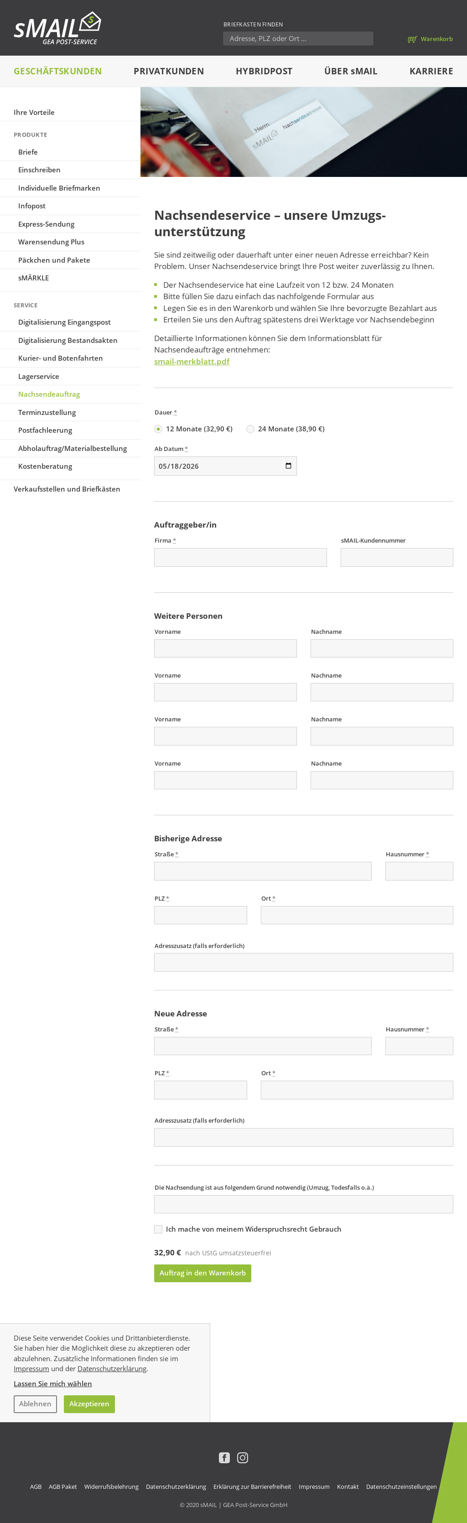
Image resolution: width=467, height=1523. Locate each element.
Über (351, 71)
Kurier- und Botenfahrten (60, 358)
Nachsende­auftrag (49, 394)
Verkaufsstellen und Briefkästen (67, 488)
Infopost (32, 205)
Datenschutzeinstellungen (401, 1486)
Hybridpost (264, 71)
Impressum (31, 1368)
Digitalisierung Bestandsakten (68, 340)
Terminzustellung (47, 412)
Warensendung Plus (51, 241)
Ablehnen (35, 1403)
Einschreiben (39, 169)
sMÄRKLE (33, 277)
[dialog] (233, 1372)
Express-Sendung (46, 223)
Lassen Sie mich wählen (53, 1383)
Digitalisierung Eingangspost (64, 321)
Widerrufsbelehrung (111, 1486)
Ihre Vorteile (34, 112)
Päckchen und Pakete (54, 259)
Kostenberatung (45, 466)
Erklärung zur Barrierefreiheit (252, 1486)
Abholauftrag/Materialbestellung (72, 448)
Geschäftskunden (58, 71)
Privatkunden (169, 71)
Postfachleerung (45, 430)
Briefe (28, 151)
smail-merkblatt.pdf (191, 361)
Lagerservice (38, 376)
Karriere (431, 71)
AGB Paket (63, 1486)
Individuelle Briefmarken (59, 187)
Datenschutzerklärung (112, 1368)
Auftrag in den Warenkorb (203, 1272)
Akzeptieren (89, 1403)
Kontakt (348, 1486)
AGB (36, 1486)
